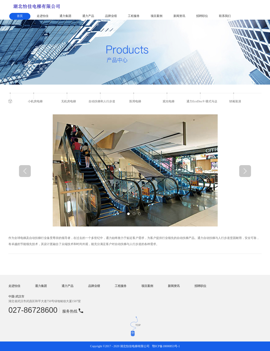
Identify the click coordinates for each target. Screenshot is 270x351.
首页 (20, 16)
